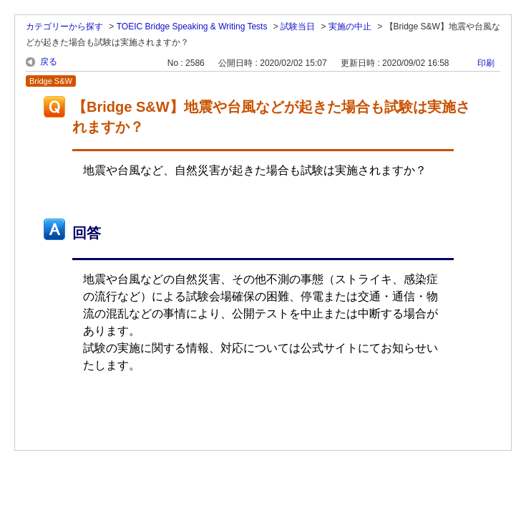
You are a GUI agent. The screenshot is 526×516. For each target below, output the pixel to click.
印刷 (486, 63)
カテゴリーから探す (64, 27)
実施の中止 (349, 27)
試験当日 (298, 27)
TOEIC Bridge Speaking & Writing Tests (192, 27)
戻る (48, 62)
